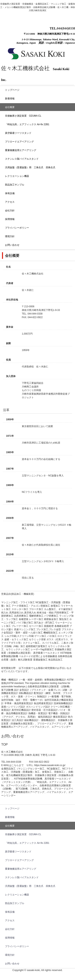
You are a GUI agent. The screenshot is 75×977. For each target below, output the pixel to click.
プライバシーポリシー (17, 227)
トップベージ (12, 90)
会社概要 (10, 107)
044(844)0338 (66, 28)
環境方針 (10, 236)
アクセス (10, 202)
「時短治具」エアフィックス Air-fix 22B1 (27, 124)
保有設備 (10, 193)
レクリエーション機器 (17, 176)
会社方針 (10, 210)
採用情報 (10, 219)
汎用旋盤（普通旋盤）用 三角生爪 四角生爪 (30, 167)
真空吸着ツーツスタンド (18, 133)
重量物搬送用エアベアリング (20, 150)
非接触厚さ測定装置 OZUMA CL (23, 115)
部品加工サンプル (14, 184)
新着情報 (10, 98)
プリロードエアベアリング (19, 141)
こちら (15, 765)
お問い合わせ (12, 245)
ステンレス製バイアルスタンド (22, 158)
